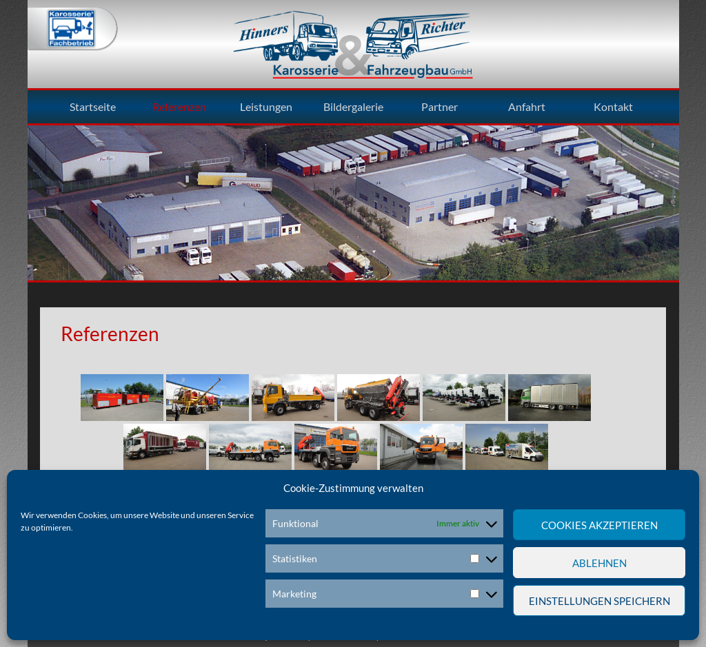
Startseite (93, 107)
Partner (439, 107)
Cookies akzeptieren (599, 525)
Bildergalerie (353, 107)
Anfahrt (526, 107)
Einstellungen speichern (599, 601)
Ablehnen (599, 563)
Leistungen (266, 107)
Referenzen (179, 107)
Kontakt (613, 107)
